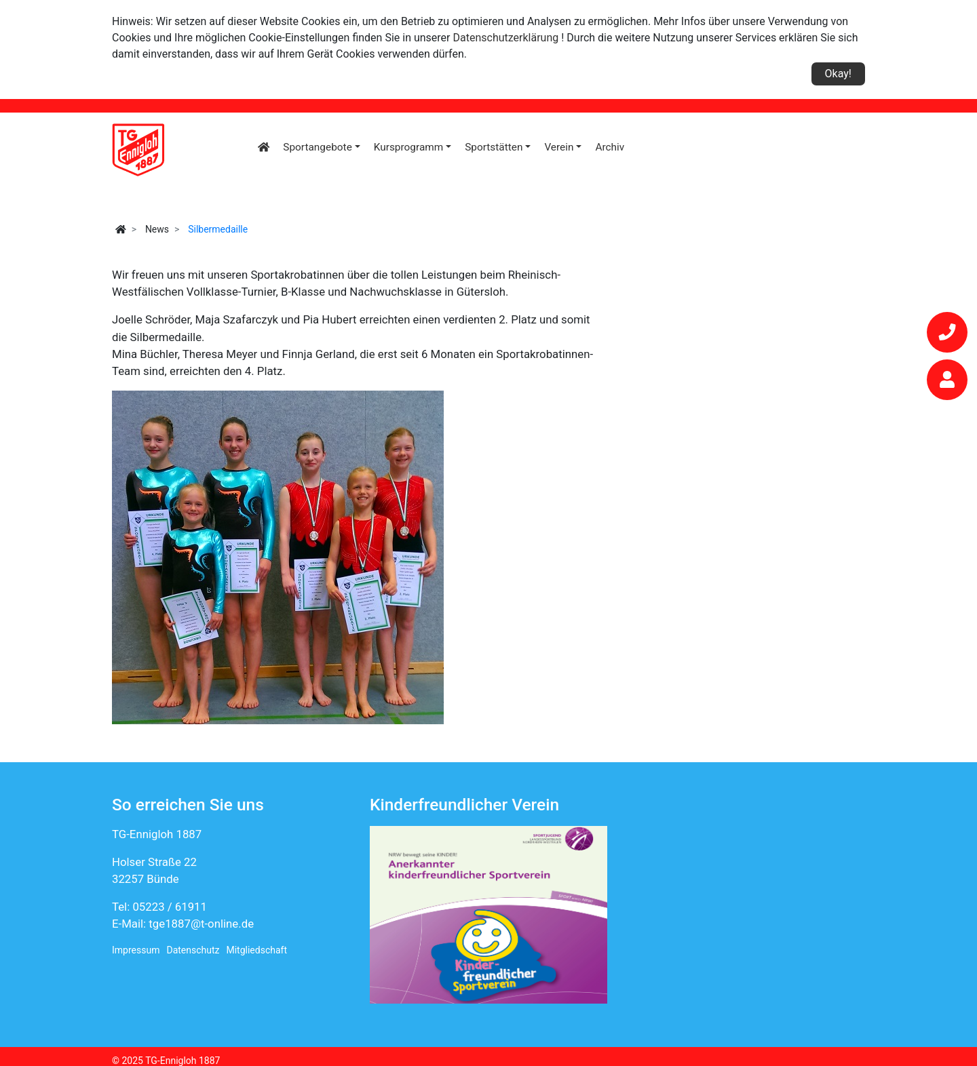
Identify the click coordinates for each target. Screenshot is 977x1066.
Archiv (609, 147)
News (157, 229)
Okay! (838, 73)
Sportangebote (317, 147)
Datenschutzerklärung (506, 37)
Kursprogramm (409, 147)
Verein (558, 147)
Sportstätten (493, 147)
